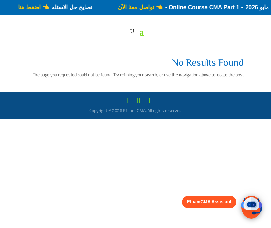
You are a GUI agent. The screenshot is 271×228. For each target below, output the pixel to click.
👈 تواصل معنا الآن (137, 7)
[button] (251, 207)
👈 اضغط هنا (31, 7)
